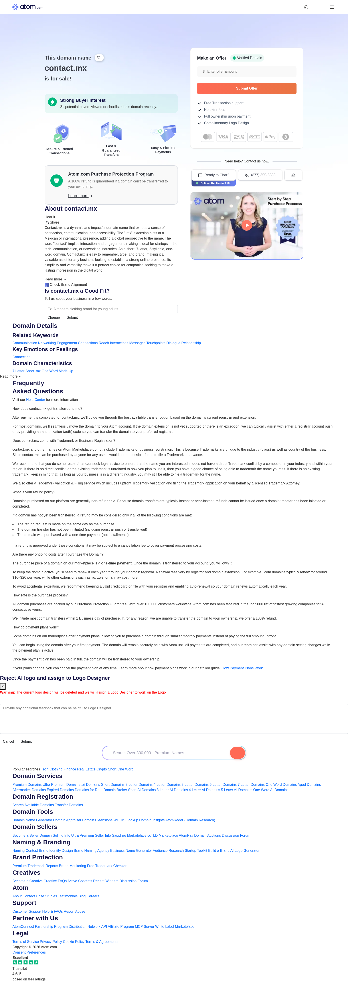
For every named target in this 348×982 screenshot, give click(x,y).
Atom (20, 887)
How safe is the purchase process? (40, 595)
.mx (38, 371)
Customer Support (27, 911)
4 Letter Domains (167, 784)
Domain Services (37, 775)
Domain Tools (32, 811)
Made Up (66, 371)
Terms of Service (25, 942)
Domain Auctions (207, 835)
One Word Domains (281, 784)
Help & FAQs (52, 911)
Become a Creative (27, 881)
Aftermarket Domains (29, 790)
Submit (72, 317)
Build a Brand (218, 850)
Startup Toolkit (196, 850)
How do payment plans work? (35, 627)
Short (30, 371)
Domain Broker (115, 790)
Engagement (67, 343)
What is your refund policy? (33, 492)
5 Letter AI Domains (236, 790)
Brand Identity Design (56, 850)
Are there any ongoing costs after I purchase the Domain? (57, 554)
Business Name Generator (131, 850)
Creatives (26, 872)
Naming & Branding (41, 842)
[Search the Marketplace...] (111, 309)
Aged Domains (309, 784)
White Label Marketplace (174, 926)
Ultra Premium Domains (61, 784)
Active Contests (79, 881)
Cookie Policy (74, 942)
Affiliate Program (121, 926)
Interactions (119, 343)
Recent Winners (106, 881)
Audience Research (168, 850)
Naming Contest (25, 850)
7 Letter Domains (251, 784)
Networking (47, 343)
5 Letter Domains (195, 784)
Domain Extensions (97, 820)
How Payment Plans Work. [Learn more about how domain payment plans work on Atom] (243, 668)
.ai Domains (90, 784)
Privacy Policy (51, 942)
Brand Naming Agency (91, 850)
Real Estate (86, 769)
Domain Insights (152, 820)
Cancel (8, 741)
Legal (20, 933)
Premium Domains (27, 784)
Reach (104, 343)
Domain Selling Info (55, 835)
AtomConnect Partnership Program (40, 926)
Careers (93, 896)
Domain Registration (42, 796)
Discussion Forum (236, 835)
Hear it (50, 217)
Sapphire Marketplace (129, 835)
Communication (24, 343)
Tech (45, 769)
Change (53, 317)
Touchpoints (155, 343)
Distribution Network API (88, 926)
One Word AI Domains (271, 790)
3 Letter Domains (139, 784)
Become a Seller (25, 835)
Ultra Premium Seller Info (91, 835)
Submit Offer (264, 88)
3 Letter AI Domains (172, 790)
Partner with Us (35, 918)
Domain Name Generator (32, 820)
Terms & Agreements (102, 942)
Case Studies (46, 896)
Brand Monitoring (72, 866)
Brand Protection (37, 857)
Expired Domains (60, 790)
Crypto (102, 769)
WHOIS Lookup (125, 820)
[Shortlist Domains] (314, 7)
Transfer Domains (69, 805)
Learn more (80, 196)
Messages (137, 343)
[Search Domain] (237, 753)
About (17, 896)
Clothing (56, 769)
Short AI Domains (142, 790)
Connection (21, 357)
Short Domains (113, 784)
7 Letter (18, 371)
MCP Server (144, 926)
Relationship (191, 343)
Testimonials (67, 896)
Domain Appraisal (67, 820)
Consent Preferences (29, 952)
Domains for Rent (89, 790)
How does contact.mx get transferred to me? (47, 408)
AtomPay (186, 835)
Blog (82, 896)
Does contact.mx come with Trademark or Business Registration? (63, 440)
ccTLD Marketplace (162, 835)
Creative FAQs (55, 881)
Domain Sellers (34, 826)
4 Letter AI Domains (204, 790)
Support (24, 902)
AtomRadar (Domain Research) (190, 820)
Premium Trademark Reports (35, 866)
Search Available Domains (33, 805)
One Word (50, 371)
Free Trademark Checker (107, 866)
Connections (88, 343)
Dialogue (173, 343)
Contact (29, 896)
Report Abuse (74, 911)
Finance (69, 769)
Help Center (35, 400)
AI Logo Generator (245, 850)
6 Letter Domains (223, 784)
